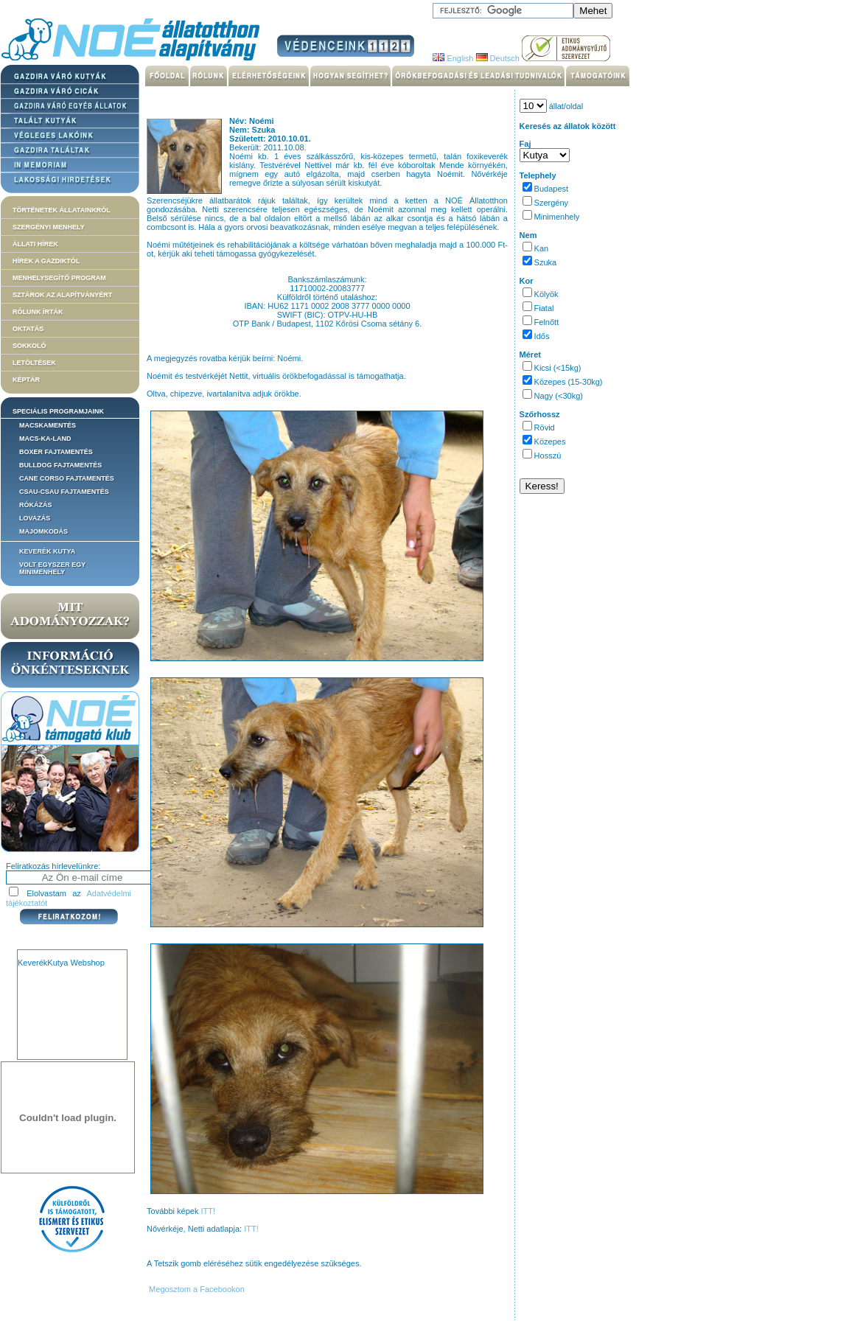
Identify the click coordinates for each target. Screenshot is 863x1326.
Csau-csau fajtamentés (64, 491)
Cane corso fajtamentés (66, 478)
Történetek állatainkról (62, 210)
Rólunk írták (38, 311)
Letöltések (34, 362)
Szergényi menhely (49, 227)
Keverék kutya (47, 551)
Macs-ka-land (45, 438)
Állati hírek (35, 244)
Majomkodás (43, 531)
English (453, 58)
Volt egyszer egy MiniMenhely (52, 568)
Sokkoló (29, 345)
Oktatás (28, 328)
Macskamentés (47, 425)
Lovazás (34, 518)
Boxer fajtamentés (56, 452)
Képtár (26, 379)
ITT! (207, 1211)
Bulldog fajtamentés (60, 465)
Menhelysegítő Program (59, 278)
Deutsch (498, 58)
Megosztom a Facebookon (196, 1289)
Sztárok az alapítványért (62, 295)
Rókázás (35, 505)
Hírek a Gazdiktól (46, 261)
